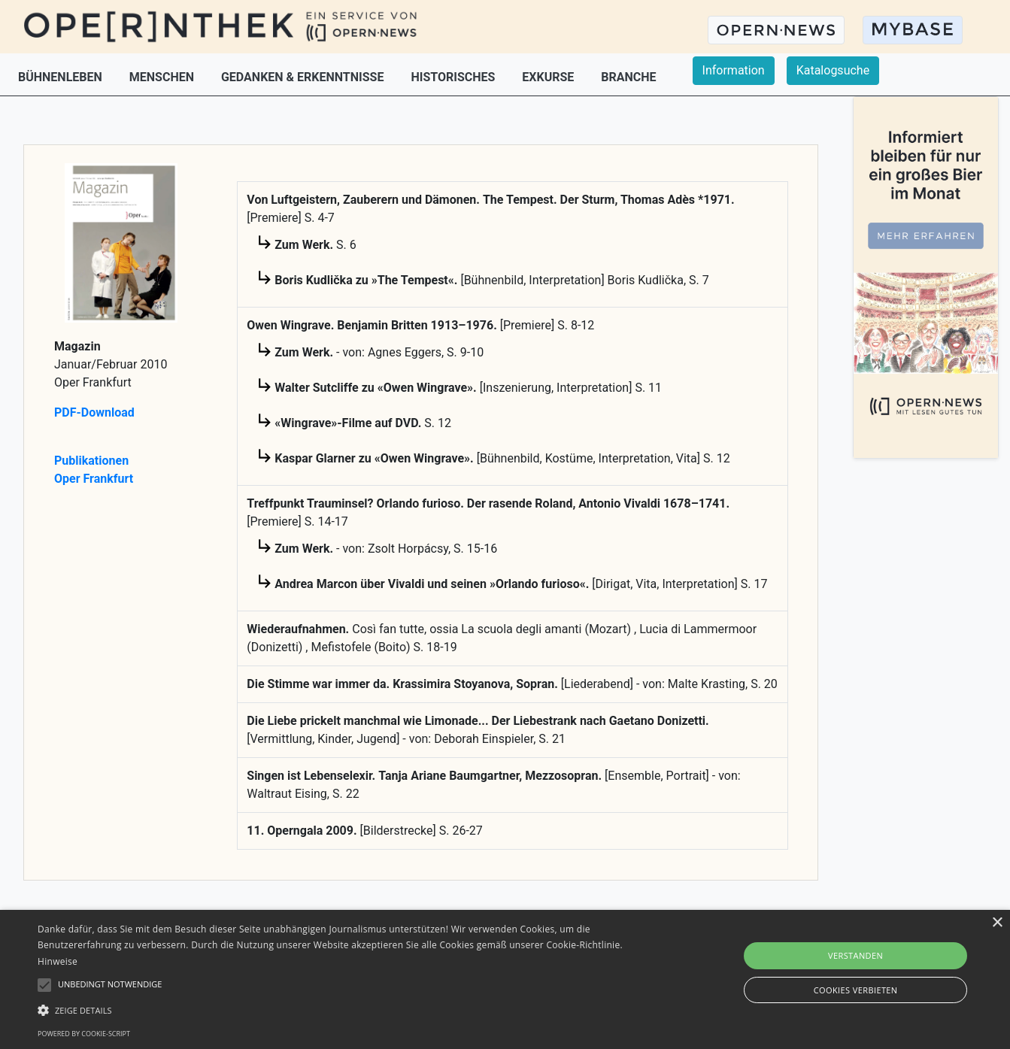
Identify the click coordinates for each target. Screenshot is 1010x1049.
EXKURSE (549, 77)
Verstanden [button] (855, 955)
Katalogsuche (832, 70)
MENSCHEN (163, 77)
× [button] (996, 923)
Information (733, 70)
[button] (341, 1009)
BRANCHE (628, 77)
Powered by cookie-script (84, 1033)
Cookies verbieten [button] (856, 990)
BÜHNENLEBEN (61, 77)
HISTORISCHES (454, 77)
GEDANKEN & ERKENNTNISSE (304, 77)
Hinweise (57, 961)
